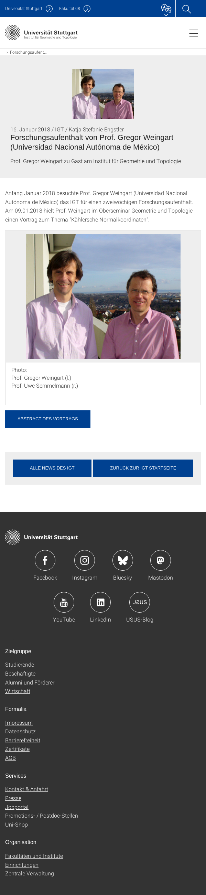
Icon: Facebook (45, 560)
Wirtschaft (17, 690)
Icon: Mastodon (160, 560)
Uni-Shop (16, 824)
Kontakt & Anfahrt (26, 788)
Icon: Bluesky (122, 560)
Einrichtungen (22, 864)
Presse (13, 797)
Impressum (19, 722)
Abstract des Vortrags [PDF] (48, 418)
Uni (23, 8)
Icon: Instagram (84, 560)
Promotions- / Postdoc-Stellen (41, 815)
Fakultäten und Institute (34, 855)
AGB (10, 757)
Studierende (19, 664)
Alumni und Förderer (29, 682)
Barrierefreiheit (22, 740)
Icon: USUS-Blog (139, 602)
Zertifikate (17, 748)
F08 (69, 8)
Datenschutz (20, 731)
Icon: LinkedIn (100, 602)
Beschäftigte (20, 673)
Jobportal (17, 806)
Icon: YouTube (64, 602)
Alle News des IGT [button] (52, 468)
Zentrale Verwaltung (29, 873)
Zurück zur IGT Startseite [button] (143, 468)
